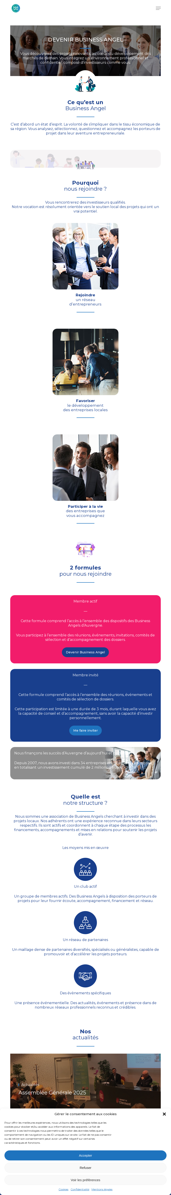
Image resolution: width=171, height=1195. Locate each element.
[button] (164, 1114)
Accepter (85, 1155)
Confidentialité (80, 1189)
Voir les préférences (85, 1180)
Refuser (86, 1168)
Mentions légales (102, 1189)
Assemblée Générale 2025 (52, 1092)
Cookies (63, 1189)
